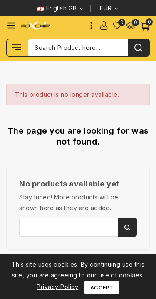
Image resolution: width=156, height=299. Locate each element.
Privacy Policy (57, 286)
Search (127, 227)
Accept (102, 287)
